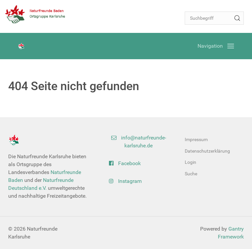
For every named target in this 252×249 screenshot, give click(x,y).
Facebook (125, 163)
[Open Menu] (216, 46)
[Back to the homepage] (38, 14)
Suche (191, 173)
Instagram (125, 181)
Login (190, 162)
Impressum (196, 139)
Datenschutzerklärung (207, 151)
